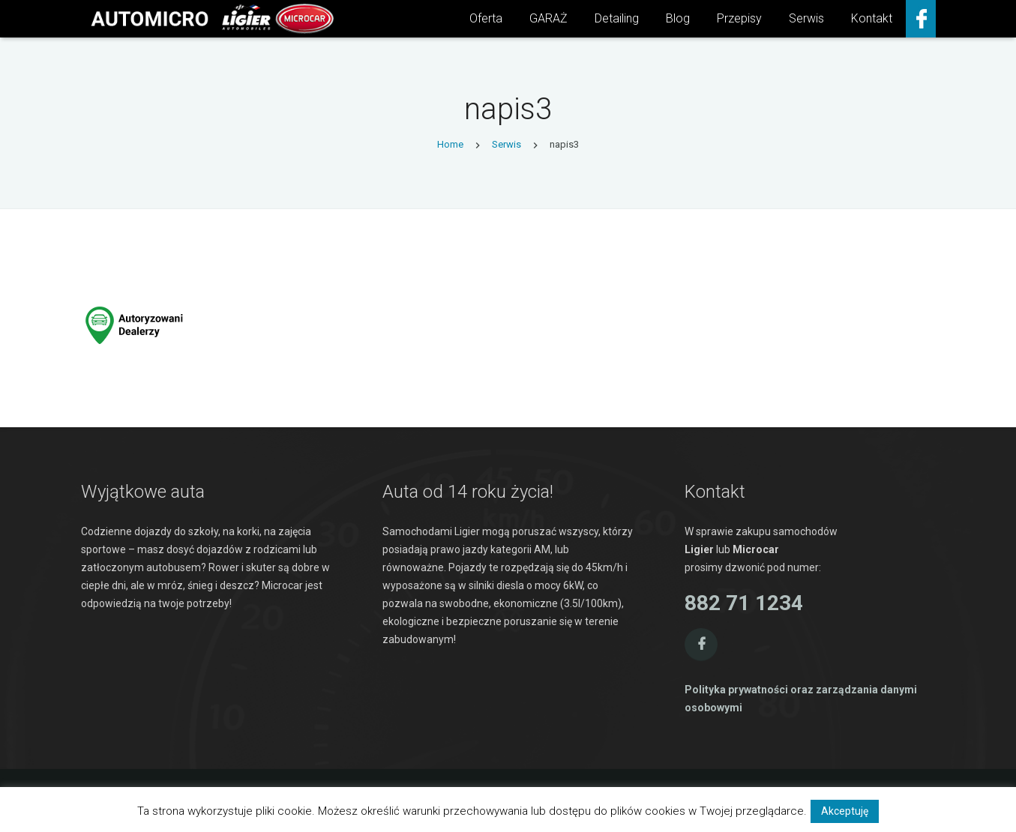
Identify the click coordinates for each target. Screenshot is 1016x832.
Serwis (506, 144)
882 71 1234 (744, 603)
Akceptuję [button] (844, 811)
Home (450, 144)
